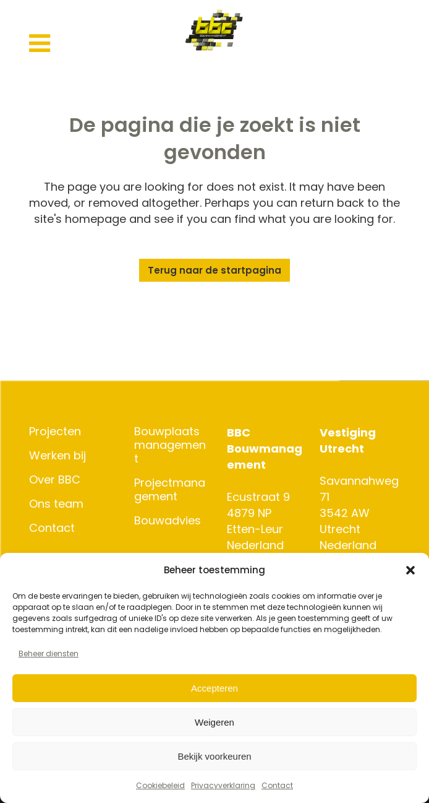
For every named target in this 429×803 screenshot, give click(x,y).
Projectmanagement (169, 489)
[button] (410, 570)
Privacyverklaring (223, 785)
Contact (277, 785)
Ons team (56, 504)
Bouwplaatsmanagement (170, 445)
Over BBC (54, 480)
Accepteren (214, 688)
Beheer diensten (49, 653)
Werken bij (57, 455)
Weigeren (214, 722)
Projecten (55, 431)
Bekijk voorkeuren (214, 756)
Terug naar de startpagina (214, 270)
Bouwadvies (167, 520)
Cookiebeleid (160, 785)
